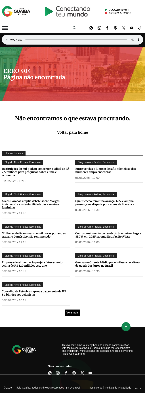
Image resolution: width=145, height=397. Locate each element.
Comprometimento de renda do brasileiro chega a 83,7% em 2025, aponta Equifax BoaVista (108, 235)
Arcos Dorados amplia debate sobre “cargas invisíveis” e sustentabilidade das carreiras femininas (31, 204)
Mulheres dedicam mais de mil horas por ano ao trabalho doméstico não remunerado (34, 235)
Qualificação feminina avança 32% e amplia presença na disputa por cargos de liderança (104, 202)
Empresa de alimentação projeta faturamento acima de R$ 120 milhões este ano (32, 264)
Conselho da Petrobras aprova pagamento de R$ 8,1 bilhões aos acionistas (34, 293)
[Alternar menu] (5, 28)
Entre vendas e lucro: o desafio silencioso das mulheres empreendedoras (105, 170)
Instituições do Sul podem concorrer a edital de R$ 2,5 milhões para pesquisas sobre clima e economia (36, 172)
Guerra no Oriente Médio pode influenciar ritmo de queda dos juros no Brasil (107, 264)
